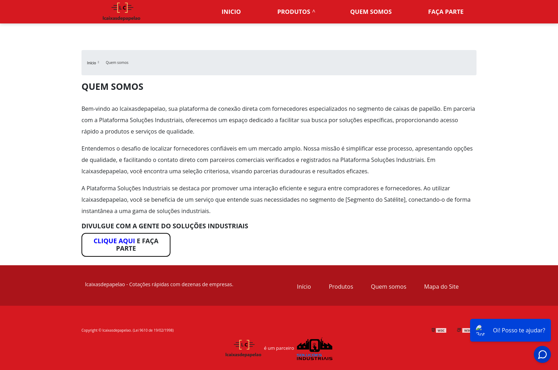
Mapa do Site (441, 286)
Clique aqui (114, 240)
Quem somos (371, 11)
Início (304, 286)
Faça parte (446, 11)
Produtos (293, 11)
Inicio (231, 11)
